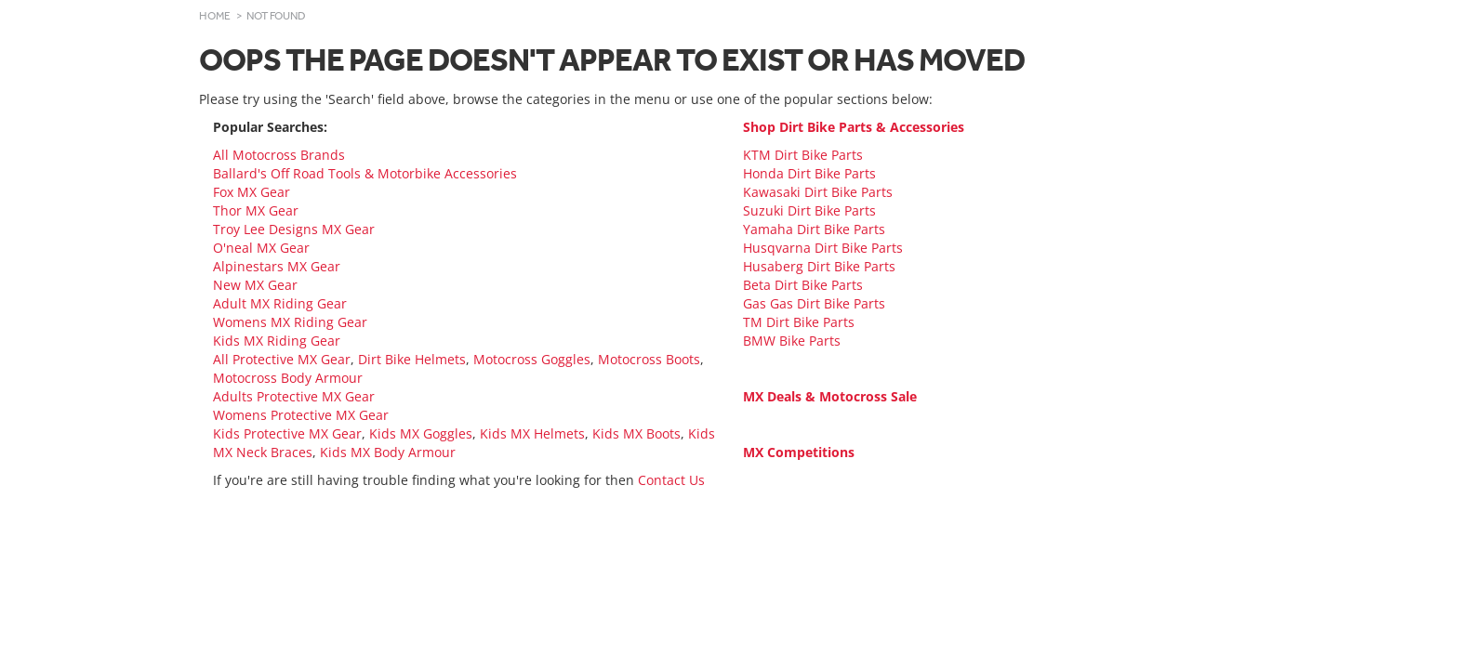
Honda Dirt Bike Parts (809, 173)
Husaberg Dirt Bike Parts (819, 266)
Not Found (276, 15)
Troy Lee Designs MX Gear (294, 229)
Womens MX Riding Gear (290, 322)
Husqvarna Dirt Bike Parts (823, 247)
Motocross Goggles (531, 359)
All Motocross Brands (279, 155)
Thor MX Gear (255, 210)
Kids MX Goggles (420, 433)
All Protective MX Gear (282, 359)
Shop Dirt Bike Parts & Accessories (853, 127)
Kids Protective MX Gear (287, 433)
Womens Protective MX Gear (301, 415)
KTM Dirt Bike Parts (803, 155)
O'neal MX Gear (261, 247)
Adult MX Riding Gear (280, 303)
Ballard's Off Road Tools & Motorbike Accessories (365, 173)
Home (215, 15)
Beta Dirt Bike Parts (803, 285)
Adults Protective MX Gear (294, 396)
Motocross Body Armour (288, 378)
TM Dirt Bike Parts (799, 322)
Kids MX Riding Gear (276, 340)
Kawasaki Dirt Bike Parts (818, 192)
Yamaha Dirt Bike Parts (814, 229)
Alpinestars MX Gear (276, 266)
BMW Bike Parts (792, 340)
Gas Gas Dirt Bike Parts (814, 303)
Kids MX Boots (636, 433)
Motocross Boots (649, 359)
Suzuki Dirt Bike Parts (809, 210)
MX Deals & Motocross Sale (830, 396)
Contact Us (671, 480)
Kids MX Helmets (532, 433)
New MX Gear (255, 285)
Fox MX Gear (251, 192)
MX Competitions (799, 452)
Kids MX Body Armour (388, 452)
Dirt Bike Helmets (412, 359)
